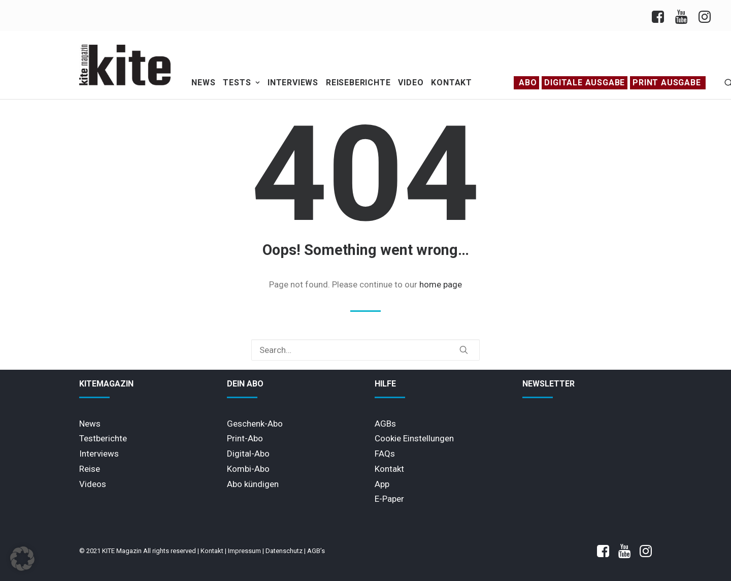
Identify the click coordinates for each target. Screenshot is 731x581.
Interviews (293, 82)
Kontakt (451, 82)
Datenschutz (284, 551)
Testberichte (103, 438)
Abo (528, 82)
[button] (464, 350)
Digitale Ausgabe (584, 82)
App (382, 484)
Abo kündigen (253, 484)
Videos (92, 484)
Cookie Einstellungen (414, 438)
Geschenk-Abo (255, 423)
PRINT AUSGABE (667, 82)
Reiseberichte (358, 82)
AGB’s (316, 551)
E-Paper (389, 499)
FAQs (385, 453)
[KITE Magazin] (125, 65)
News (203, 82)
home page (440, 284)
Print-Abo (245, 438)
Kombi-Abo (248, 469)
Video (410, 82)
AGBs (385, 423)
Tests (241, 82)
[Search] (365, 350)
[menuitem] (661, 15)
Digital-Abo (248, 453)
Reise (89, 469)
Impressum (244, 551)
